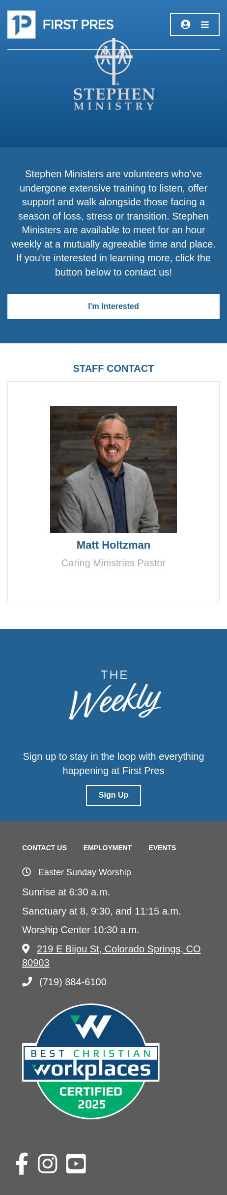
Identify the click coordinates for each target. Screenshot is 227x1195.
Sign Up (113, 795)
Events (162, 848)
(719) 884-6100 (64, 981)
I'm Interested (113, 306)
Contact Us (44, 848)
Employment (108, 848)
